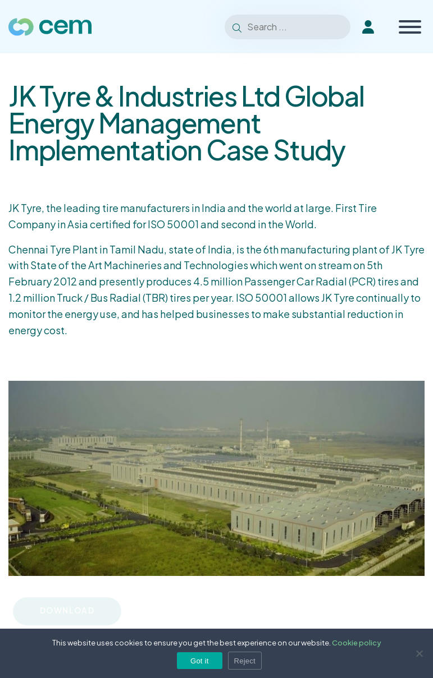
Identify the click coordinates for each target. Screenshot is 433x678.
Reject (245, 661)
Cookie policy (356, 642)
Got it (199, 661)
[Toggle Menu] (410, 27)
